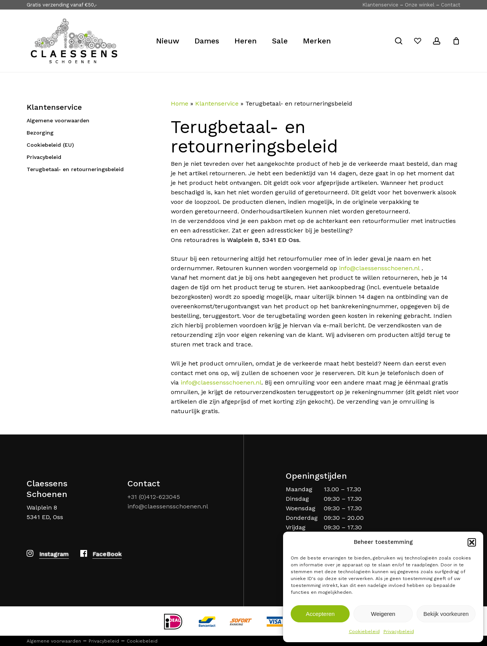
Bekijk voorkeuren (446, 614)
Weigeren (383, 614)
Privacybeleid (399, 631)
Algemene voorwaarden (58, 120)
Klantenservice (380, 5)
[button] (472, 542)
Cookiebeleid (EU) (50, 145)
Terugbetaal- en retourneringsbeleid (75, 169)
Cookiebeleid (364, 631)
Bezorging (40, 133)
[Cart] (456, 41)
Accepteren (320, 614)
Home (179, 103)
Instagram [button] (54, 554)
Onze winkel (419, 5)
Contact (450, 5)
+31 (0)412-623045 (153, 496)
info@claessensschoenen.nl (379, 268)
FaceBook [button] (107, 554)
